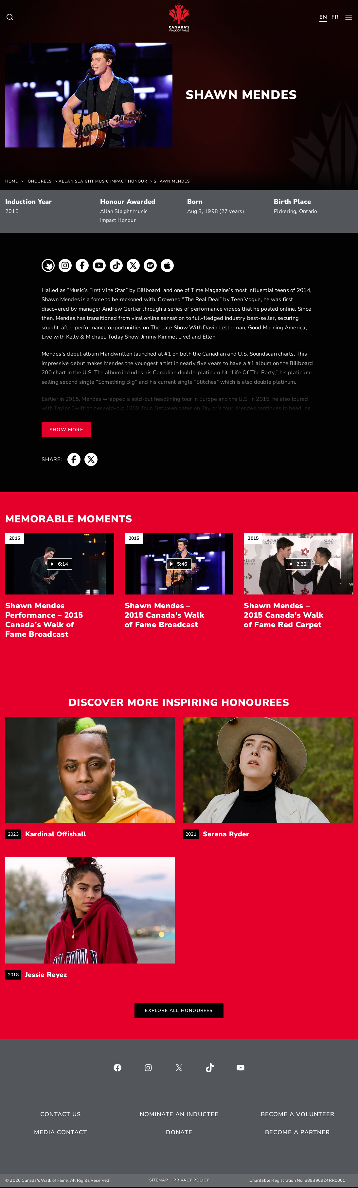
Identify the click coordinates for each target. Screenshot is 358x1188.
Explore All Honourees (179, 1012)
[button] (59, 563)
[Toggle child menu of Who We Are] (10, 17)
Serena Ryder (229, 834)
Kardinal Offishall (60, 834)
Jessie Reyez (49, 976)
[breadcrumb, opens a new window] (48, 267)
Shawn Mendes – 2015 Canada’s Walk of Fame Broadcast (164, 615)
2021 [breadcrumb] (192, 834)
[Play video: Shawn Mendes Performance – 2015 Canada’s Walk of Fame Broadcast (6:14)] (59, 564)
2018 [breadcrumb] (14, 976)
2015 (12, 211)
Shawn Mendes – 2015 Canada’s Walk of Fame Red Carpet (283, 615)
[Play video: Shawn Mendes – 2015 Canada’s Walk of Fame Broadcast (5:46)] (178, 564)
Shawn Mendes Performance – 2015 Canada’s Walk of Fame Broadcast (44, 620)
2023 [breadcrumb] (14, 834)
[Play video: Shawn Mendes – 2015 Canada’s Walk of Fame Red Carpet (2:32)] (298, 564)
